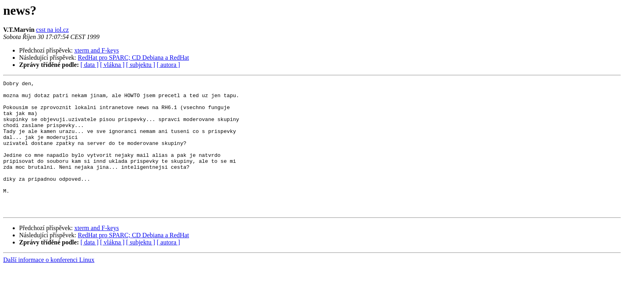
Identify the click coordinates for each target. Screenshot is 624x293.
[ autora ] (168, 64)
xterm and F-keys (96, 50)
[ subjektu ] (140, 64)
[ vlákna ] (112, 64)
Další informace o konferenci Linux (48, 286)
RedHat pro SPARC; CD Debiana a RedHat (133, 57)
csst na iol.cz (52, 29)
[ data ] (89, 64)
